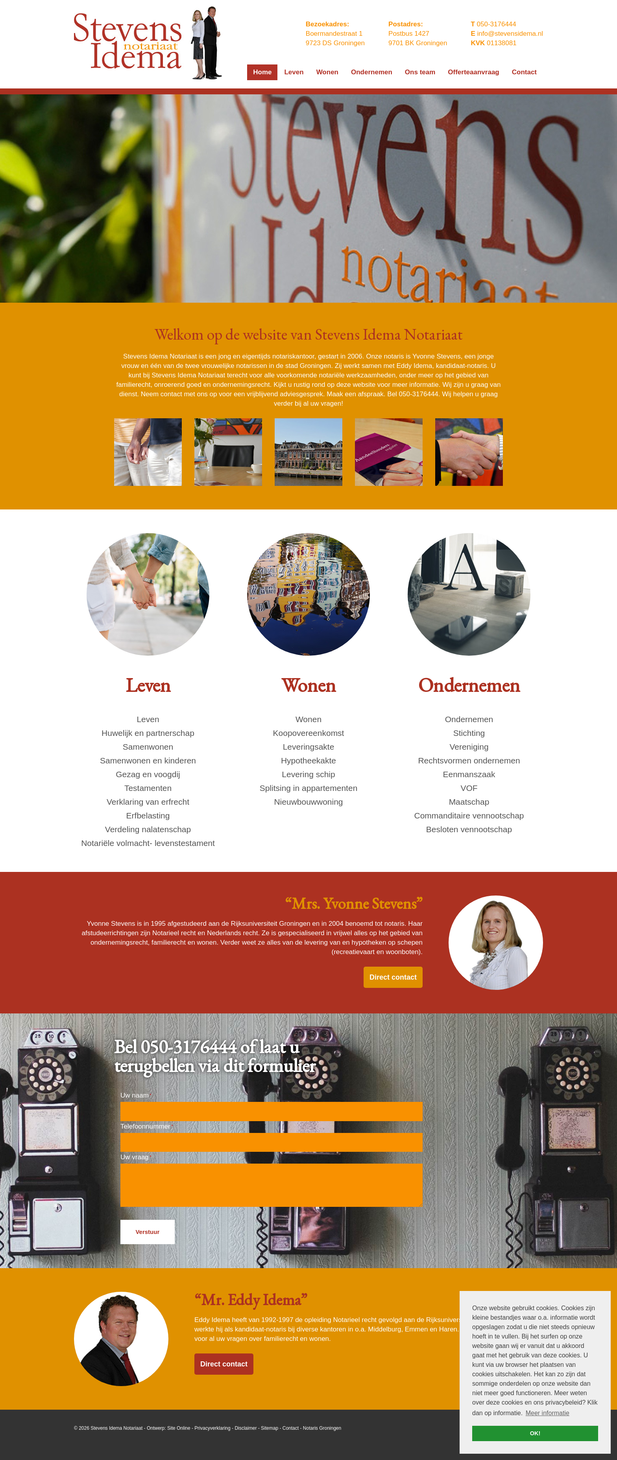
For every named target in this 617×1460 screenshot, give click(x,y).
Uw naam (135, 1095)
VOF (468, 788)
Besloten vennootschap (469, 829)
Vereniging (468, 746)
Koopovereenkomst (308, 732)
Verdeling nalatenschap (148, 829)
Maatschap (469, 801)
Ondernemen (469, 719)
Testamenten (148, 788)
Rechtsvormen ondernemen (469, 760)
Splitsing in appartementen (309, 788)
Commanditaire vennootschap (469, 815)
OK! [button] (535, 1433)
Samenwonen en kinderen (148, 760)
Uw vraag (135, 1157)
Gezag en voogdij (148, 774)
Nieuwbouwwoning (308, 801)
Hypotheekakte (308, 760)
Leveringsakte (308, 746)
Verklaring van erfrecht (148, 801)
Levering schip (308, 774)
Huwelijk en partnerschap (148, 732)
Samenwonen (148, 746)
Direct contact (393, 977)
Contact (291, 1428)
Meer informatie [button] (547, 1413)
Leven (148, 719)
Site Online (178, 1428)
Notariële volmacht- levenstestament (148, 843)
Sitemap (269, 1428)
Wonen (308, 719)
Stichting (469, 732)
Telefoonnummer (146, 1126)
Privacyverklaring (212, 1428)
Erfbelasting (148, 815)
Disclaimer (246, 1428)
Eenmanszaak (469, 774)
